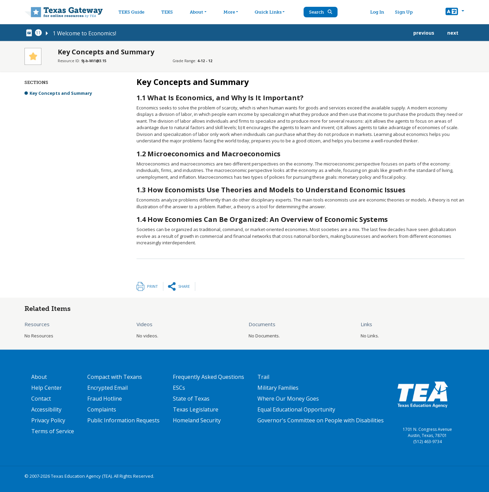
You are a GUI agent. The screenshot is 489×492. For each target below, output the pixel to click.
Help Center (46, 387)
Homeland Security (197, 420)
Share (184, 286)
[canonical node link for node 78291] (30, 33)
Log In (379, 12)
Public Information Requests (123, 420)
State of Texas (191, 398)
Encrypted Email (107, 387)
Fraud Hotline (104, 398)
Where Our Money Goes (288, 398)
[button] (455, 12)
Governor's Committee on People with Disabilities (320, 420)
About (39, 377)
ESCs (179, 387)
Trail (263, 377)
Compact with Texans (114, 377)
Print (152, 286)
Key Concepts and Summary (61, 93)
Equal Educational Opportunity (296, 409)
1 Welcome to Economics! (84, 33)
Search (324, 12)
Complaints (101, 409)
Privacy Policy (48, 420)
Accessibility (46, 409)
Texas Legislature (195, 409)
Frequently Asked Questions (208, 377)
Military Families (277, 387)
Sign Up (405, 12)
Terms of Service (52, 431)
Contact (41, 398)
